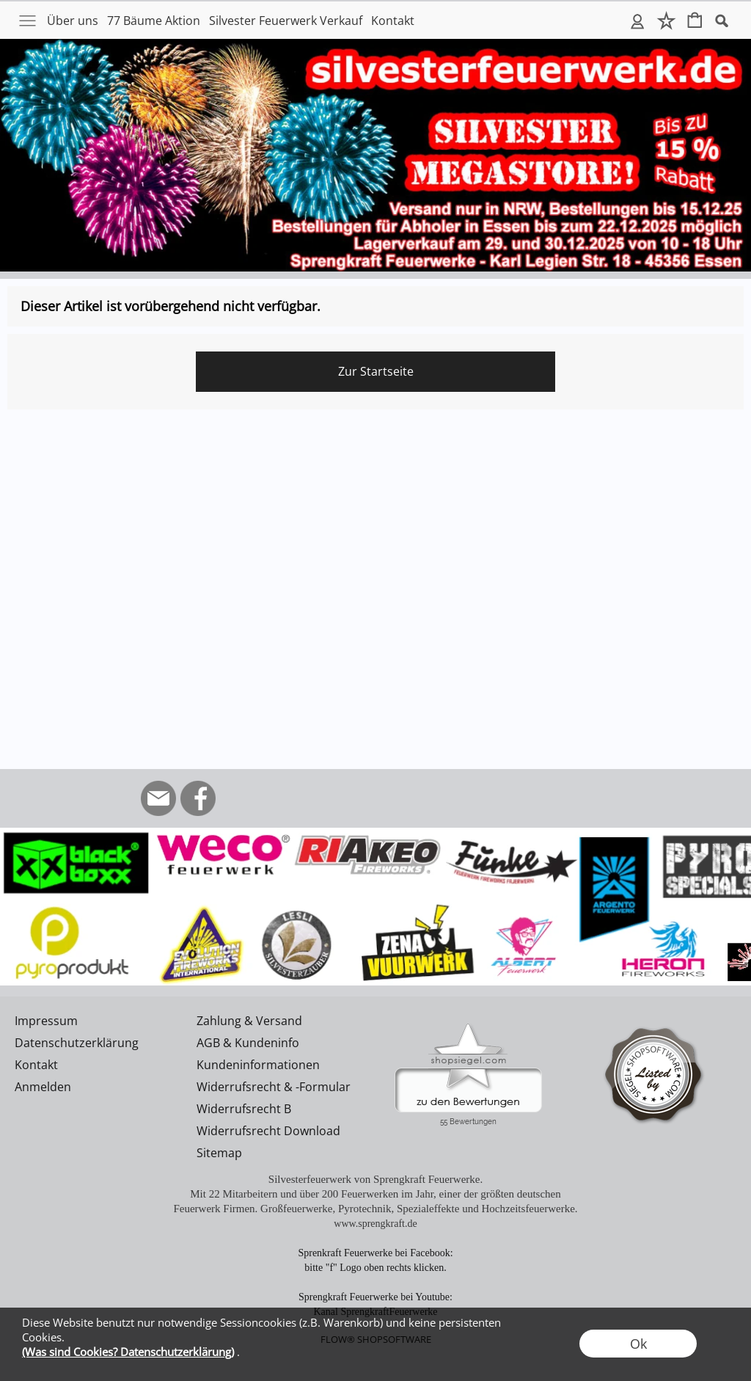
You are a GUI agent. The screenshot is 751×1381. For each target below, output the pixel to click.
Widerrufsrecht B (244, 1109)
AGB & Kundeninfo (248, 1043)
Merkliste (666, 20)
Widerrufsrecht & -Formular (274, 1087)
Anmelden (637, 20)
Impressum (46, 1021)
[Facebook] (198, 798)
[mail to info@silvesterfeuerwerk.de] (158, 798)
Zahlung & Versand (249, 1021)
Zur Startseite (376, 371)
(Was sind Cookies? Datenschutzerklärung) (128, 1351)
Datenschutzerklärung (77, 1043)
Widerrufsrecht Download (268, 1131)
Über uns (72, 20)
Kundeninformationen (258, 1065)
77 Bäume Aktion (153, 20)
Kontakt (392, 20)
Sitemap (219, 1153)
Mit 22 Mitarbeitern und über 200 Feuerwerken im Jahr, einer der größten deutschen (375, 1194)
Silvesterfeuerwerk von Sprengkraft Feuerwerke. (375, 1179)
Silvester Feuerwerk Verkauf (285, 20)
